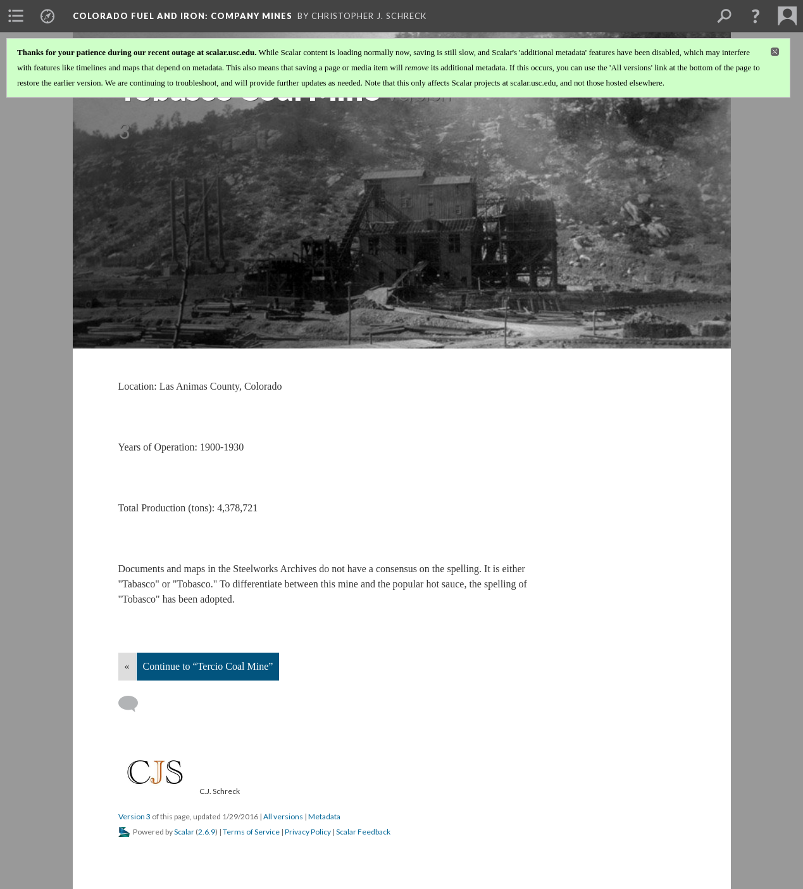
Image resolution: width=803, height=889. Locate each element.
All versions (283, 816)
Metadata (324, 816)
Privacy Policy (308, 831)
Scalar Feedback (363, 831)
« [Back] (127, 666)
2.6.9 (206, 831)
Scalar (184, 831)
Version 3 (134, 816)
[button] (755, 16)
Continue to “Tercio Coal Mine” (208, 666)
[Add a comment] (133, 704)
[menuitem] (16, 16)
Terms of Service (251, 831)
